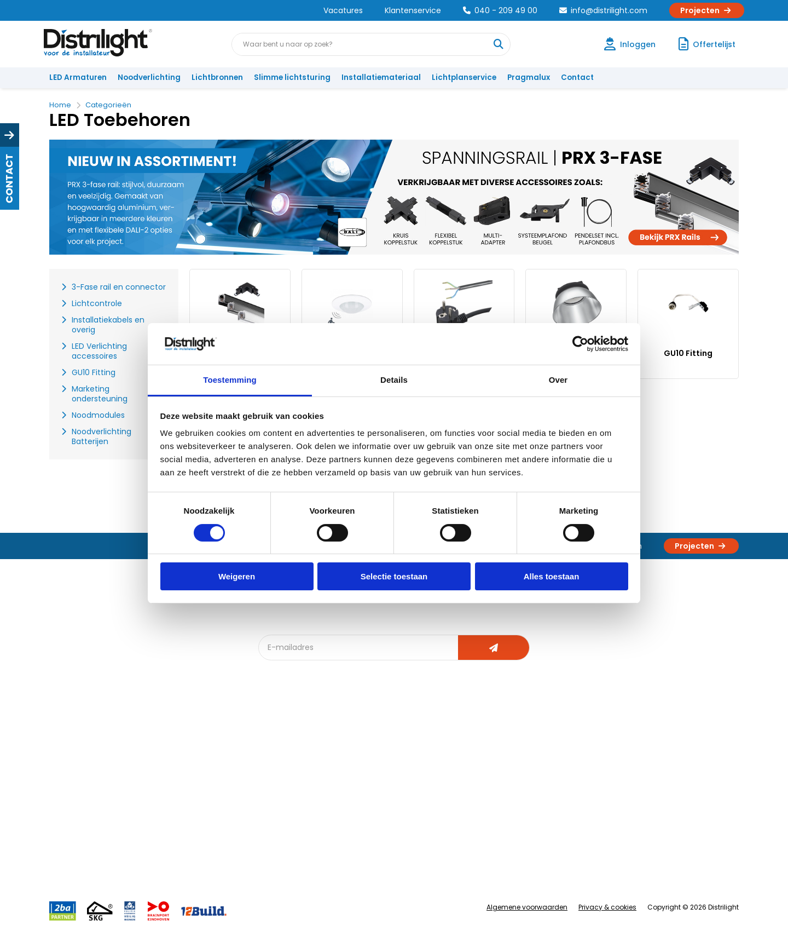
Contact (577, 77)
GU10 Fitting (688, 353)
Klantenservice (413, 10)
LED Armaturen (78, 77)
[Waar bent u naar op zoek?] (498, 44)
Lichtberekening (398, 762)
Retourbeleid (78, 847)
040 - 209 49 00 (500, 10)
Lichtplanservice (464, 77)
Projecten (706, 10)
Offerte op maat (293, 780)
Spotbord (282, 834)
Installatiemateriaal (381, 77)
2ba (272, 870)
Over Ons (176, 744)
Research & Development (521, 816)
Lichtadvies (389, 744)
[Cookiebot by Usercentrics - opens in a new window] (580, 344)
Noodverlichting (149, 77)
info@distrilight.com (603, 10)
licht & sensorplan (401, 780)
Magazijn (491, 780)
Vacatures (343, 10)
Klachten (70, 762)
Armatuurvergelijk (401, 798)
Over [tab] (558, 379)
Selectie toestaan (394, 576)
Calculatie (493, 762)
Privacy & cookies (607, 907)
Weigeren (236, 576)
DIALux (276, 762)
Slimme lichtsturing (292, 77)
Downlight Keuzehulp (302, 852)
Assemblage (498, 744)
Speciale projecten (404, 816)
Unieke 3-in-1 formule (198, 762)
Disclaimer (179, 816)
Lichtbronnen (217, 77)
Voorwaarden (185, 798)
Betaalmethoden (85, 798)
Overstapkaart (291, 816)
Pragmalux (528, 77)
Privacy (173, 834)
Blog (273, 744)
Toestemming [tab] (230, 379)
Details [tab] (394, 379)
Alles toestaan (552, 576)
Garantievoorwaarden (95, 780)
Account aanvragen (90, 744)
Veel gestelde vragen (198, 852)
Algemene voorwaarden (526, 907)
